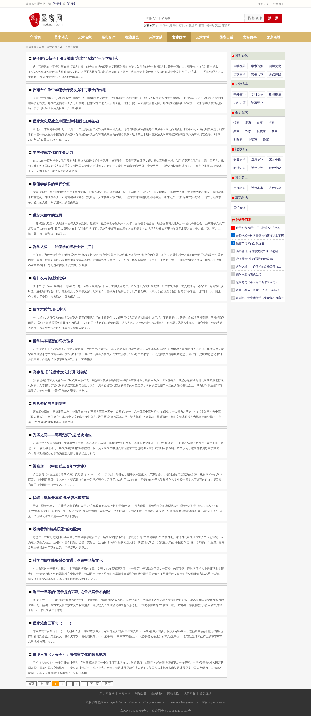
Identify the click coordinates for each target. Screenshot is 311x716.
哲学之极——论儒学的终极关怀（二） (64, 247)
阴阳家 (238, 139)
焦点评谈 (275, 74)
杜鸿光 (209, 25)
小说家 (252, 139)
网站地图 (173, 693)
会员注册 (206, 693)
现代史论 (275, 168)
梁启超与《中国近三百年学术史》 (60, 466)
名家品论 (239, 74)
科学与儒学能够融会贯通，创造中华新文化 (68, 560)
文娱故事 (250, 37)
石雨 (201, 25)
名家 (274, 131)
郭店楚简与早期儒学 (49, 404)
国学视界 (239, 66)
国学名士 (241, 177)
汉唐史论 (257, 159)
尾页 (108, 683)
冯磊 (218, 25)
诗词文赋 (155, 37)
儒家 (75, 46)
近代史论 (257, 168)
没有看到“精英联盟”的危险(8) (57, 529)
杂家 (266, 139)
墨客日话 (226, 37)
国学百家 (52, 46)
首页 (37, 37)
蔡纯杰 (183, 25)
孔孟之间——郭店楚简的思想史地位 (62, 435)
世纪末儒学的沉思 (47, 215)
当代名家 (239, 188)
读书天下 (257, 74)
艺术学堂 (202, 37)
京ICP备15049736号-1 (134, 710)
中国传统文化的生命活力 (53, 153)
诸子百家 (65, 46)
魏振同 (193, 25)
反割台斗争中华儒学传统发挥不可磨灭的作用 (69, 90)
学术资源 (257, 66)
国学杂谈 (241, 197)
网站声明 (125, 693)
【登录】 (56, 3)
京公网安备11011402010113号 (171, 710)
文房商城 (273, 37)
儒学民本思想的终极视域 (53, 341)
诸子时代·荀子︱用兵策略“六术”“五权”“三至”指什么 (75, 58)
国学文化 (241, 55)
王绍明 (226, 25)
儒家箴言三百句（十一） (53, 623)
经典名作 (108, 37)
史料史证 (239, 103)
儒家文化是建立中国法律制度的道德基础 (66, 121)
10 (233, 297)
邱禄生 (173, 25)
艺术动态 (61, 37)
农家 (248, 131)
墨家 (248, 122)
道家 (260, 122)
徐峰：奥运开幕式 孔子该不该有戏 (61, 498)
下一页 (94, 683)
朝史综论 (241, 149)
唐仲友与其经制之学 (49, 278)
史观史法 (275, 94)
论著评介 (257, 103)
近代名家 (257, 188)
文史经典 (241, 84)
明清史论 (239, 168)
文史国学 (179, 37)
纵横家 (261, 131)
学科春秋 (257, 94)
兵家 (236, 131)
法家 (271, 122)
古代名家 (275, 188)
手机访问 (263, 4)
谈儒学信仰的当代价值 (51, 184)
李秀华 (164, 25)
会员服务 (157, 693)
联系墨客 (189, 693)
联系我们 (278, 4)
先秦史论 (239, 159)
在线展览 (132, 37)
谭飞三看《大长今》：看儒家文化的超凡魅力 (69, 655)
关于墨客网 (106, 693)
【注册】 (70, 3)
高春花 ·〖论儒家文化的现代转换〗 (61, 372)
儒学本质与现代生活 (49, 309)
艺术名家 (85, 37)
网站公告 (141, 693)
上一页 (44, 683)
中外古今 (239, 94)
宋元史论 (275, 159)
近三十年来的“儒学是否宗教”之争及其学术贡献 (71, 592)
